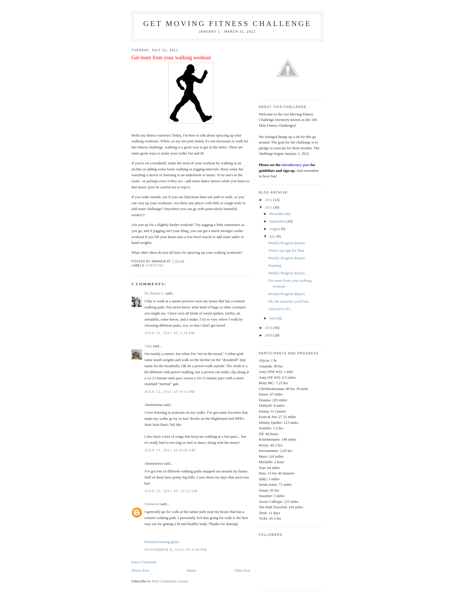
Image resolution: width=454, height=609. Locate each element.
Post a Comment (143, 562)
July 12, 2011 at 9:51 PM (169, 391)
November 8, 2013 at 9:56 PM (175, 549)
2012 (269, 200)
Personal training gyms (161, 542)
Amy (148, 346)
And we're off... (280, 309)
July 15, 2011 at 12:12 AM (171, 491)
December (277, 213)
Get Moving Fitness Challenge (227, 23)
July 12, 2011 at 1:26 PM (169, 333)
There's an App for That (286, 250)
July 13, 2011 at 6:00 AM (169, 450)
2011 (269, 207)
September (277, 221)
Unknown (151, 504)
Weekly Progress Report (286, 243)
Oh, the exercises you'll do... (289, 301)
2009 (269, 335)
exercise (155, 265)
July (273, 236)
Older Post (242, 570)
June (273, 318)
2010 (269, 327)
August (275, 229)
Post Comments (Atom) (170, 581)
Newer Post (140, 570)
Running (274, 265)
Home (191, 570)
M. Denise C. (154, 293)
